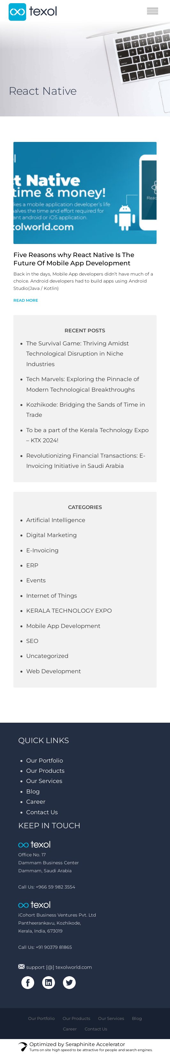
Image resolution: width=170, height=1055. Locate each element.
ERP (32, 565)
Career (35, 801)
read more (25, 300)
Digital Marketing (51, 535)
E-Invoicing (42, 550)
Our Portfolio (44, 760)
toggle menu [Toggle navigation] (152, 11)
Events (36, 580)
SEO (32, 641)
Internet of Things (51, 595)
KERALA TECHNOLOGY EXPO (69, 610)
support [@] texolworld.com (55, 967)
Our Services (44, 781)
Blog (33, 791)
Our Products (45, 770)
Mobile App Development (63, 626)
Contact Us (42, 812)
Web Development (53, 671)
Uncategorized (47, 656)
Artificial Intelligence (55, 520)
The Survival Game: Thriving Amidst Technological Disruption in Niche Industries (77, 354)
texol (33, 12)
